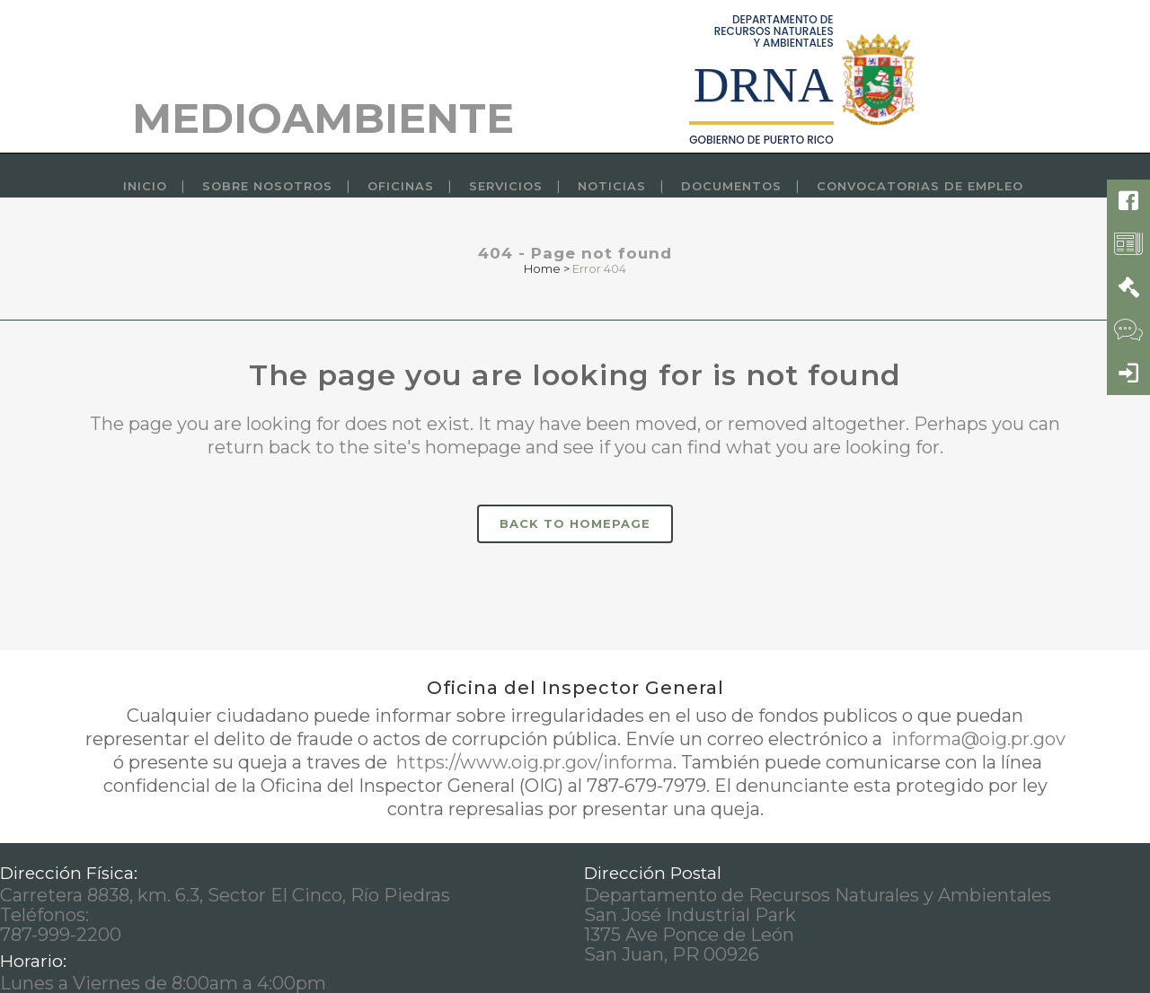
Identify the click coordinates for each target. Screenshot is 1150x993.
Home (542, 268)
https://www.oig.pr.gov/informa (532, 762)
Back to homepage (575, 523)
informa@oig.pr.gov (976, 739)
